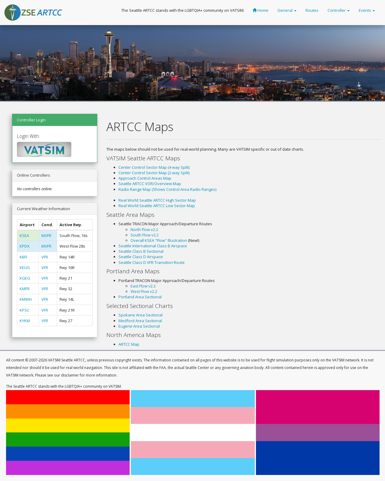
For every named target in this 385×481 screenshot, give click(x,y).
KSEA (24, 235)
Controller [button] (339, 10)
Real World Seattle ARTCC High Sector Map (157, 200)
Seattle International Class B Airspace (152, 246)
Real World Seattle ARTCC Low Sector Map (156, 205)
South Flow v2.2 (145, 235)
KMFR (25, 288)
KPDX (25, 246)
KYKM (25, 320)
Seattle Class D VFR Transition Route (151, 262)
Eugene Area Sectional (139, 326)
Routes (312, 10)
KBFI (23, 257)
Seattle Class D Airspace (140, 256)
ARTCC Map (128, 344)
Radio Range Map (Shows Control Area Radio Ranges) (167, 189)
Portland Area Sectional (140, 297)
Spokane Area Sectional (140, 315)
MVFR (46, 235)
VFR (44, 257)
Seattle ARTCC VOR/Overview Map (149, 183)
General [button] (286, 10)
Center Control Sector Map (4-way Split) (153, 167)
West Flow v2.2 (144, 291)
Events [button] (367, 10)
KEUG (25, 267)
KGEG (25, 278)
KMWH (26, 299)
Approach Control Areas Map (144, 178)
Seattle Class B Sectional (140, 251)
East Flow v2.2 (143, 286)
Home (260, 10)
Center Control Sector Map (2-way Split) (153, 172)
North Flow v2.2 (144, 229)
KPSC (24, 310)
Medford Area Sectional (140, 320)
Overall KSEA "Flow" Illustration (159, 240)
